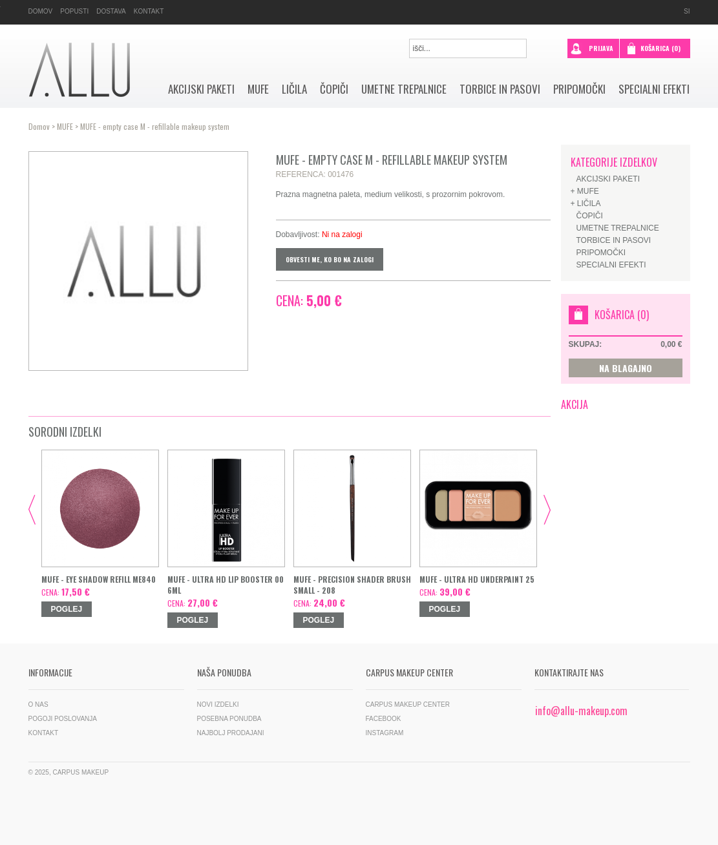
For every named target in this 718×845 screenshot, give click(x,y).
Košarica (660, 48)
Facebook (383, 718)
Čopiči (334, 89)
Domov (40, 11)
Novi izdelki (218, 704)
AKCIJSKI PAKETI (201, 89)
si (687, 11)
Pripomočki (579, 89)
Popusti (74, 11)
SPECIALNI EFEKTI (654, 89)
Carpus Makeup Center (408, 704)
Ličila (294, 89)
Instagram (385, 732)
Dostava (111, 11)
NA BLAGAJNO (625, 368)
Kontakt (149, 11)
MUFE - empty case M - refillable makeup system (154, 126)
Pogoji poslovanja (63, 718)
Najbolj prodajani (230, 732)
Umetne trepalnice (404, 89)
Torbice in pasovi (499, 89)
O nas (38, 704)
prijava (592, 47)
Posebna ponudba (229, 718)
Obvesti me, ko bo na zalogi (330, 259)
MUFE (258, 89)
